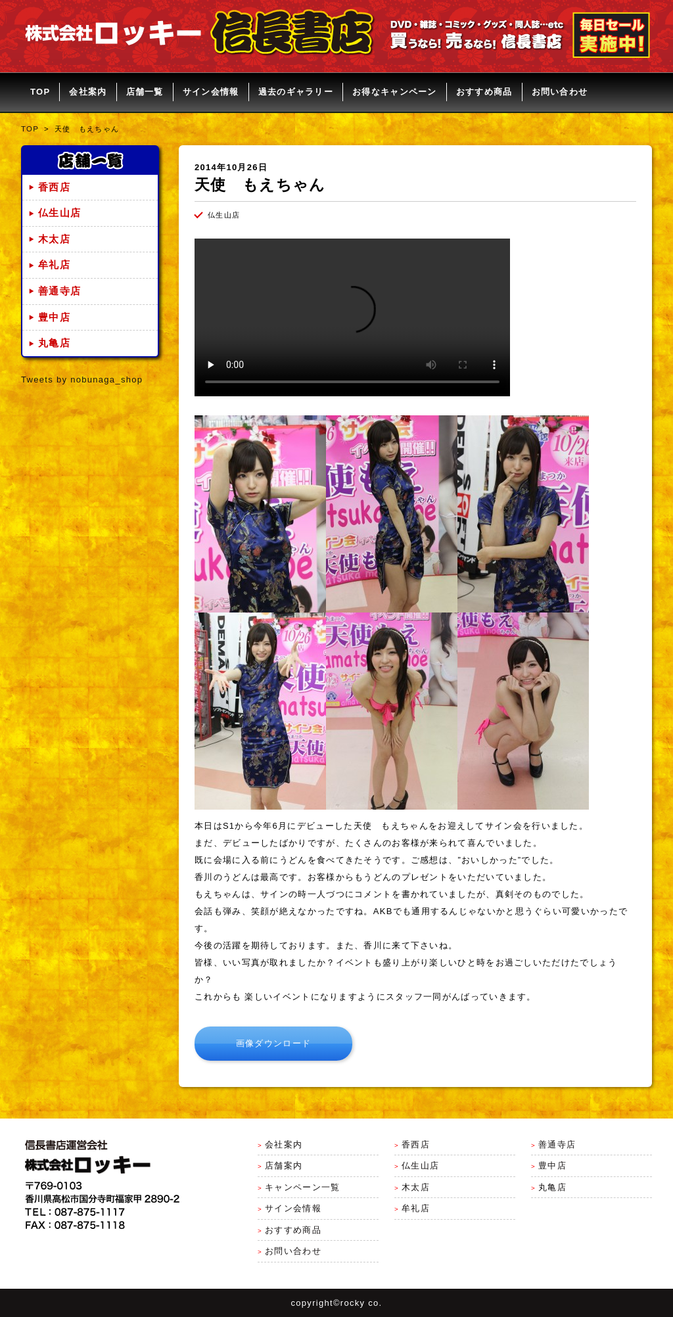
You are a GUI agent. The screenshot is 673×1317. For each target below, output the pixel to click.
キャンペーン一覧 (302, 1187)
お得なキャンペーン (394, 92)
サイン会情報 (211, 92)
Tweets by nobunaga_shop (82, 379)
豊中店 (54, 317)
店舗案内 (283, 1165)
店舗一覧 (145, 92)
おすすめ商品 (484, 92)
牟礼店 (54, 265)
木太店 (54, 239)
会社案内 (87, 92)
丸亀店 (54, 343)
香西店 (54, 187)
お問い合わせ (560, 92)
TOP (40, 92)
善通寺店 (59, 291)
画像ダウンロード (273, 1043)
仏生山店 (59, 213)
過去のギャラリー (295, 92)
